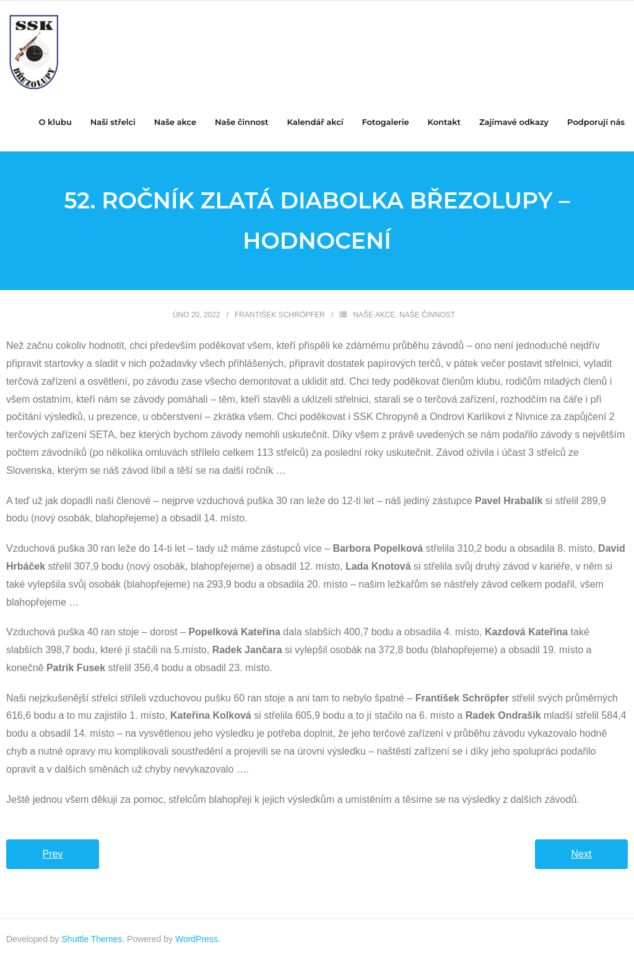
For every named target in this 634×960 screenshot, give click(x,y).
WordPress (196, 939)
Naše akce (374, 315)
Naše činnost (427, 315)
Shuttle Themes (92, 939)
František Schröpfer (280, 315)
